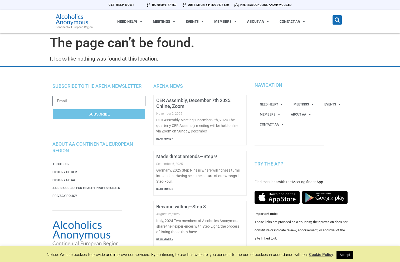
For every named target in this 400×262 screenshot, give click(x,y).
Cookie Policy (321, 254)
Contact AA (292, 21)
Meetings (164, 21)
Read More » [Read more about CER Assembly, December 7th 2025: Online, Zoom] (164, 138)
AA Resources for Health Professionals (86, 188)
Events (195, 21)
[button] (337, 20)
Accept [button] (345, 255)
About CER (61, 164)
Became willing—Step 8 (181, 206)
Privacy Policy (64, 196)
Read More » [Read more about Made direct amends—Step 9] (164, 188)
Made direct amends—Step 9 (186, 156)
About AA (258, 21)
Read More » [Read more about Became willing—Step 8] (164, 239)
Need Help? (129, 21)
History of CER (64, 172)
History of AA (63, 180)
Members (225, 21)
